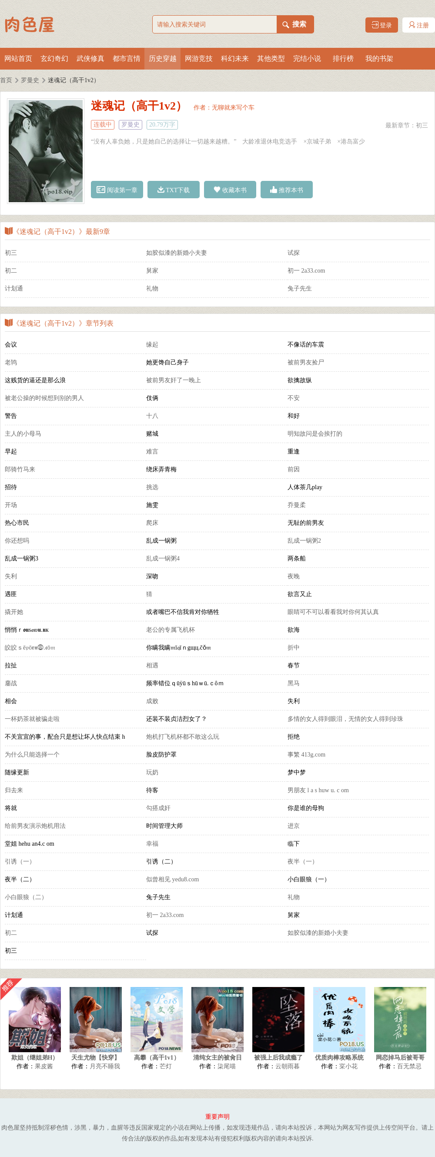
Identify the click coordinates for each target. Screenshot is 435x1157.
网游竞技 (199, 58)
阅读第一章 (117, 189)
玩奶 (152, 772)
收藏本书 (230, 189)
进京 (294, 826)
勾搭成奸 (158, 808)
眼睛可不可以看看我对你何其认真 (333, 612)
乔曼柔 (297, 505)
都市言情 (127, 58)
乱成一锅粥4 (163, 558)
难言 (152, 451)
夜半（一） (303, 861)
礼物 (152, 288)
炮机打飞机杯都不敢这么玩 (182, 737)
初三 (422, 125)
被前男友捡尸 (306, 362)
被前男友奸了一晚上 (173, 380)
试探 (294, 253)
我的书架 (379, 58)
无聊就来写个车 (233, 107)
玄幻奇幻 (54, 58)
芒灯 (166, 1066)
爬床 (152, 523)
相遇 (152, 665)
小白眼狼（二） (26, 897)
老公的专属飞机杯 (170, 630)
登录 (381, 25)
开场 (11, 505)
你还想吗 (17, 540)
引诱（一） (20, 861)
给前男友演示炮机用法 (35, 826)
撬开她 (14, 612)
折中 (294, 647)
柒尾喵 (227, 1066)
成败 (152, 701)
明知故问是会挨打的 (315, 433)
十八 (152, 416)
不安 (294, 398)
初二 (11, 270)
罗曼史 (30, 80)
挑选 (152, 487)
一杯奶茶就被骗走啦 (32, 719)
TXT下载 (173, 189)
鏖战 (11, 683)
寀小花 (348, 1066)
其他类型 (271, 58)
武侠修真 (90, 58)
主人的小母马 (23, 433)
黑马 (294, 683)
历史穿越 (163, 58)
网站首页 (18, 58)
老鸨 (11, 362)
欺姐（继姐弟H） (35, 1057)
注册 (418, 25)
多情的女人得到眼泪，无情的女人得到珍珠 (345, 719)
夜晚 (294, 576)
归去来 (14, 790)
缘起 (152, 344)
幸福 (152, 843)
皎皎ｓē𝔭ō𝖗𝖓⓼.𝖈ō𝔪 (30, 647)
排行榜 (343, 58)
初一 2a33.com (306, 270)
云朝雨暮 (287, 1066)
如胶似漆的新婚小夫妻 (176, 253)
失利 (11, 576)
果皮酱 (44, 1066)
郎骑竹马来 (20, 469)
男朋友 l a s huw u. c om (318, 790)
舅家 (152, 270)
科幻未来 (235, 58)
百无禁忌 (409, 1066)
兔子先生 (300, 288)
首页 (6, 80)
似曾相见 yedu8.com (172, 879)
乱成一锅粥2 (304, 540)
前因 (294, 469)
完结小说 (307, 58)
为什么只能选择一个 (32, 754)
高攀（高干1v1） (157, 1057)
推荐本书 (286, 189)
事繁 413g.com (306, 754)
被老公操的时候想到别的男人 (44, 398)
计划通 (14, 288)
